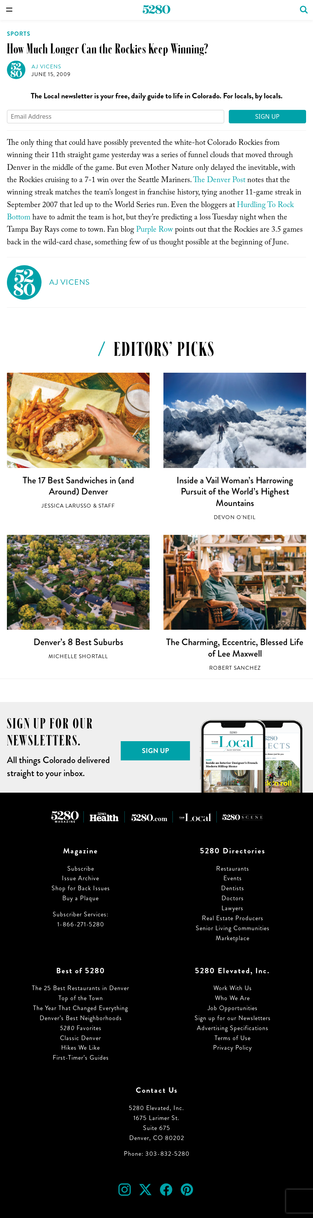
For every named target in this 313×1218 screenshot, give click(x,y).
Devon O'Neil (235, 517)
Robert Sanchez (235, 668)
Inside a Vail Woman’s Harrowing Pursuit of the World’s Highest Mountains (234, 491)
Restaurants (232, 868)
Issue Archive (80, 878)
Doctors (232, 898)
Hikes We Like (80, 1047)
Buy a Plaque (80, 898)
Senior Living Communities (233, 928)
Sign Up (267, 116)
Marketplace (233, 938)
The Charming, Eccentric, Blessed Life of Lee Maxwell (234, 648)
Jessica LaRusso (67, 505)
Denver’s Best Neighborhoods (81, 1018)
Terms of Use (233, 1038)
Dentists (232, 888)
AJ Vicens (46, 66)
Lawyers (232, 908)
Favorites (81, 1028)
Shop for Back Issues (81, 888)
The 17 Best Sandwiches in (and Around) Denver (78, 486)
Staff (106, 505)
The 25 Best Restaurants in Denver (80, 988)
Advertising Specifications (232, 1028)
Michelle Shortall (78, 656)
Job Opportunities (233, 1008)
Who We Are (232, 998)
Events (232, 878)
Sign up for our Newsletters (233, 1018)
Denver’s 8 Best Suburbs (78, 642)
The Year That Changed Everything (80, 1008)
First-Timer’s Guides (81, 1057)
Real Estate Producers (232, 918)
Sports (18, 34)
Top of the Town (80, 998)
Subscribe (80, 868)
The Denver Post (219, 181)
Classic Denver (80, 1038)
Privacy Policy (232, 1047)
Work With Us (232, 988)
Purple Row (154, 230)
